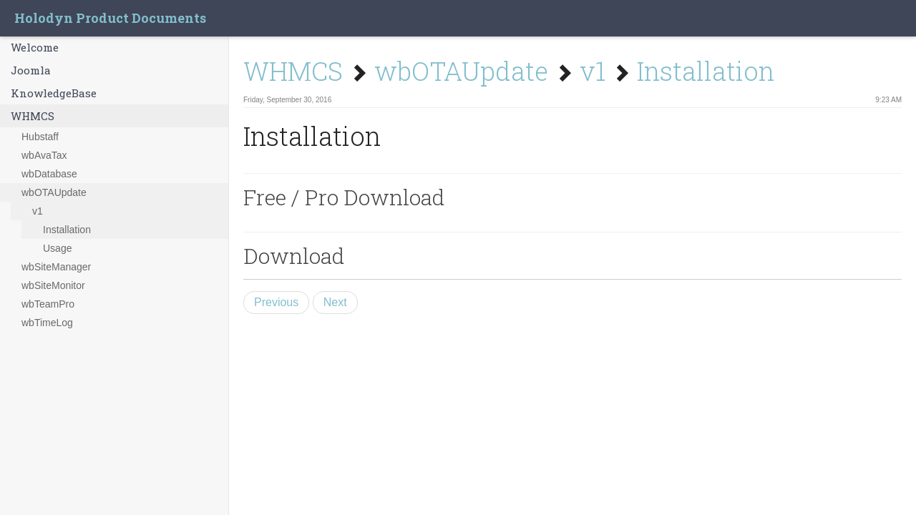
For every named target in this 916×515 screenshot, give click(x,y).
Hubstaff (40, 136)
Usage (57, 248)
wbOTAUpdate (54, 192)
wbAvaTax (44, 155)
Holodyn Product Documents (110, 17)
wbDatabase (49, 174)
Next (335, 302)
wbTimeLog (47, 322)
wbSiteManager (56, 267)
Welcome (35, 47)
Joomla (31, 70)
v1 (37, 211)
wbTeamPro (47, 304)
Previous (276, 302)
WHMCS (32, 116)
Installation (67, 229)
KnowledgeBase (54, 93)
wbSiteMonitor (53, 285)
